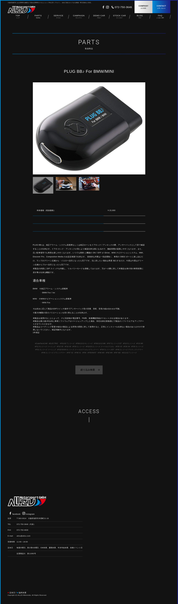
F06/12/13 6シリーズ (85, 343)
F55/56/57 (92, 353)
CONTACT (161, 7)
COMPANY (143, 7)
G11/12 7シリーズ (129, 353)
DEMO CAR (99, 18)
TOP (18, 18)
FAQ (160, 18)
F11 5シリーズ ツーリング (46, 346)
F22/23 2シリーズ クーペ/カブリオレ (100, 346)
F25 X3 (119, 346)
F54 (84, 353)
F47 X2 (70, 353)
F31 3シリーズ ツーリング (46, 350)
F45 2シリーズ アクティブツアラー (130, 350)
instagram (28, 514)
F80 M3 (102, 353)
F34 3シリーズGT (107, 350)
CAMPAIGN (79, 18)
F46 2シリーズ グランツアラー (53, 353)
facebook (14, 514)
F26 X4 (127, 346)
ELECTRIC (54, 343)
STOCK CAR (119, 18)
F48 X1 (78, 353)
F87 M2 (118, 353)
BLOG (140, 18)
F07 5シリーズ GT (115, 343)
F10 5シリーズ (129, 343)
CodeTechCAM (41, 343)
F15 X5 (60, 346)
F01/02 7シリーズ (67, 343)
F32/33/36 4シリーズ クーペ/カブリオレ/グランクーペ (78, 350)
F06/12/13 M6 (100, 343)
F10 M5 (140, 343)
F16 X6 (68, 346)
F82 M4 (110, 353)
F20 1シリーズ (78, 346)
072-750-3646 (123, 7)
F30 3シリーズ (137, 346)
